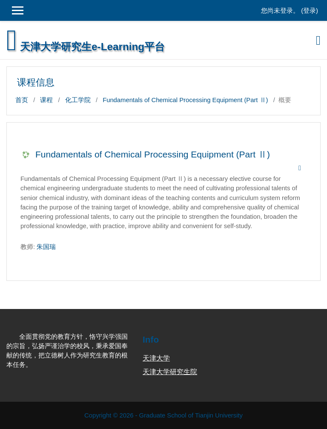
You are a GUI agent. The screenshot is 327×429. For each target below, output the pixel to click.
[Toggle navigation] (318, 40)
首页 (21, 100)
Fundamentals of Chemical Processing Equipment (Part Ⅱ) (185, 100)
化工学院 (78, 100)
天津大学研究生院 (170, 371)
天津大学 (156, 358)
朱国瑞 (46, 246)
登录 (309, 10)
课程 (46, 100)
